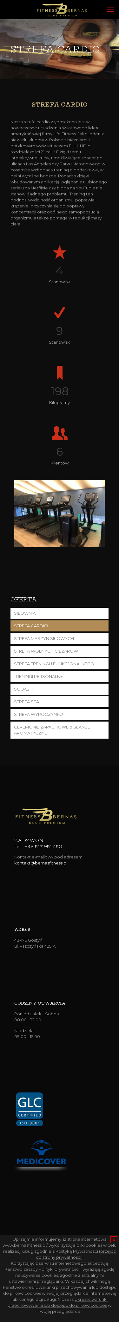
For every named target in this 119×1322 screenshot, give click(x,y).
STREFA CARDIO (31, 625)
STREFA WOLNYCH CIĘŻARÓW (46, 651)
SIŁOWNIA (25, 613)
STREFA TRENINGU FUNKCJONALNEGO (54, 663)
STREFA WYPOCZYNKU (38, 714)
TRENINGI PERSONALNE (38, 676)
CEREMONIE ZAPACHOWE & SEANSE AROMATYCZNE (52, 729)
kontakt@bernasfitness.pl (40, 862)
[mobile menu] (110, 9)
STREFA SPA (26, 701)
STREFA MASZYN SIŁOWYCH (44, 638)
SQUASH (23, 689)
